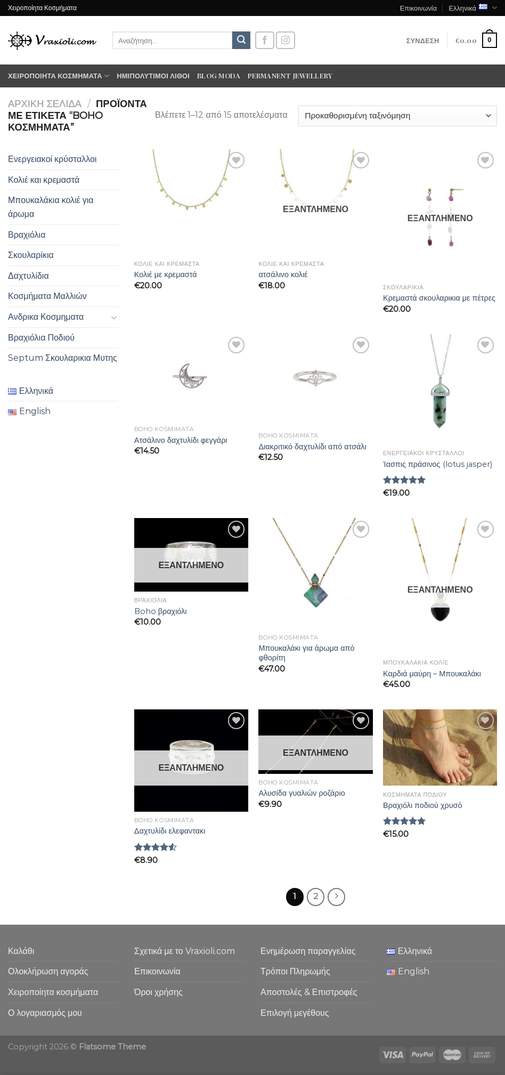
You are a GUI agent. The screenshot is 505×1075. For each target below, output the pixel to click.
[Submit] (241, 40)
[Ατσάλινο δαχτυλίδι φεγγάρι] (191, 377)
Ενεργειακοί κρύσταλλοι (52, 159)
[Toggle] (114, 317)
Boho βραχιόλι (160, 611)
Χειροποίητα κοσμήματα (58, 76)
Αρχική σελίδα (45, 104)
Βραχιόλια (26, 235)
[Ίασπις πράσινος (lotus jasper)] (440, 389)
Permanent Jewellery (290, 75)
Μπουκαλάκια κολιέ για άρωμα (51, 207)
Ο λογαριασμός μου (45, 1013)
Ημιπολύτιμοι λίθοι (153, 75)
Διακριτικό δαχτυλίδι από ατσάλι (312, 446)
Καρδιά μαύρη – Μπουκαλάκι (432, 673)
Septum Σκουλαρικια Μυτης (62, 358)
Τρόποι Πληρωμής (295, 971)
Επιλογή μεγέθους (294, 1013)
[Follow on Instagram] (285, 40)
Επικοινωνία (418, 7)
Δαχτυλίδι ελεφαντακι (170, 831)
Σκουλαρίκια (31, 255)
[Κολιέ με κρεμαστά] (191, 202)
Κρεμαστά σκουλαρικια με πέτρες (439, 298)
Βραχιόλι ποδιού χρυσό (422, 805)
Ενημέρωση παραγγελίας (307, 951)
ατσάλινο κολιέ (282, 274)
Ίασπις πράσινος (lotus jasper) (437, 464)
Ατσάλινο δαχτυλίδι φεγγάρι (180, 440)
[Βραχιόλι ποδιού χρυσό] (440, 747)
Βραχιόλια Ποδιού (41, 338)
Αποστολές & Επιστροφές (308, 992)
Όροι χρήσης (158, 992)
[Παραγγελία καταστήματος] (397, 116)
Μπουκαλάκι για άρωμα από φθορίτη (306, 653)
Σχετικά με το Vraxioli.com (184, 951)
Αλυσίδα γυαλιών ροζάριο (301, 793)
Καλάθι (21, 951)
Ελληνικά (473, 8)
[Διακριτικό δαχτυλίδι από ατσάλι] (315, 380)
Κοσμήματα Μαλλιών (47, 296)
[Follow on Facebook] (264, 40)
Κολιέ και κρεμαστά (43, 180)
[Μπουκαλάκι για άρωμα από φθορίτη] (315, 573)
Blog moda (218, 75)
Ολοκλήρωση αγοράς (48, 971)
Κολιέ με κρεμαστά (165, 274)
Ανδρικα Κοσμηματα (46, 317)
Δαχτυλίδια (28, 276)
